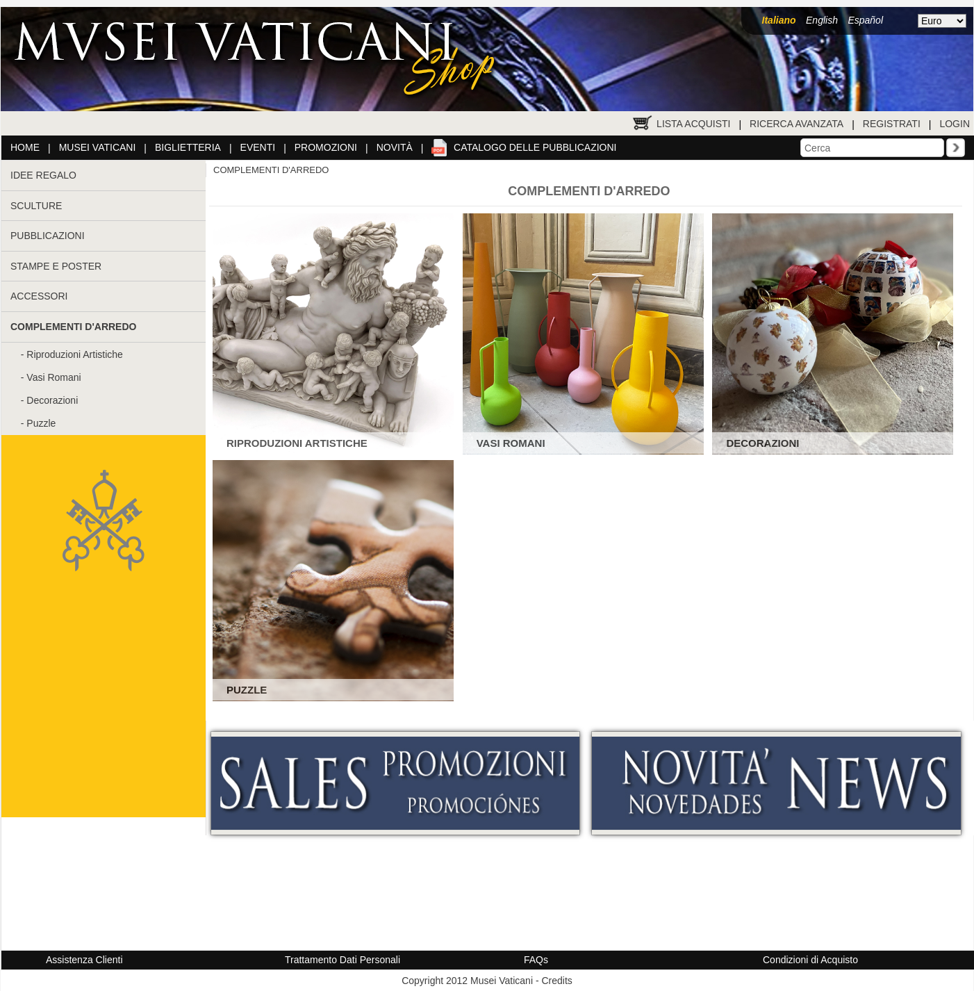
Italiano (779, 20)
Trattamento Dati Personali (342, 959)
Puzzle (41, 423)
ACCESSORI (38, 296)
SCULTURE (36, 205)
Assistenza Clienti (84, 959)
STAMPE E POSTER (55, 266)
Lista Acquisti (693, 123)
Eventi (258, 147)
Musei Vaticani (97, 147)
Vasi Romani (53, 377)
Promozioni (326, 147)
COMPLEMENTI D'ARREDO (271, 170)
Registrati (892, 123)
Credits (556, 980)
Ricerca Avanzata (796, 123)
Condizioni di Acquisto (810, 959)
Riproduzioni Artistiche (74, 354)
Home (25, 147)
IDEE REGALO (43, 175)
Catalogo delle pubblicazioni (535, 147)
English (822, 20)
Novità (395, 147)
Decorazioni (52, 400)
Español (865, 20)
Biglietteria (188, 147)
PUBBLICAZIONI (47, 235)
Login (954, 123)
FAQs (536, 959)
